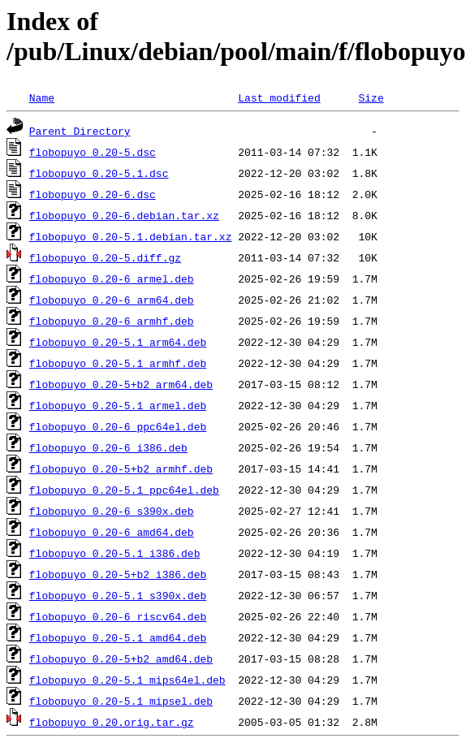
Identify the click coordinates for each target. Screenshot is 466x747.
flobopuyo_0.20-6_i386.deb (108, 447)
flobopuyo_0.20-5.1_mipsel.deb (121, 700)
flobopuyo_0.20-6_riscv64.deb (117, 616)
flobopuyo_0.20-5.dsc (92, 152)
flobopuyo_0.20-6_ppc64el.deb (117, 426)
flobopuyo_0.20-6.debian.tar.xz (124, 215)
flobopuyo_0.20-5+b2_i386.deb (117, 574)
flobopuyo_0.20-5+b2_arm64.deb (121, 384)
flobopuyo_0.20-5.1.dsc (99, 173)
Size (370, 97)
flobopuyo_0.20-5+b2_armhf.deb (121, 468)
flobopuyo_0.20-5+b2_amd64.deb (121, 658)
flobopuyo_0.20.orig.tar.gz (111, 722)
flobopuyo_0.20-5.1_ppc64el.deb (124, 489)
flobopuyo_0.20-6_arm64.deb (111, 299)
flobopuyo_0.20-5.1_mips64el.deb (127, 679)
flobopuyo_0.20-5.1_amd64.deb (117, 637)
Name (41, 97)
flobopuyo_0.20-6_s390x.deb (111, 510)
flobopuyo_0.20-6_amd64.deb (111, 532)
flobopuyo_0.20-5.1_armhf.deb (117, 363)
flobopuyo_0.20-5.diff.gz (105, 257)
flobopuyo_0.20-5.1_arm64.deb (117, 342)
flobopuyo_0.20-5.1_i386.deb (115, 553)
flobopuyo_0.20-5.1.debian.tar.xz (130, 236)
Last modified (279, 97)
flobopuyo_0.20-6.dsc (92, 194)
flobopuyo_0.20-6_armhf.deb (111, 320)
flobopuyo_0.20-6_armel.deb (111, 278)
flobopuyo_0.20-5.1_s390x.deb (117, 595)
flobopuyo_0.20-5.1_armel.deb (117, 405)
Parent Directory (80, 130)
